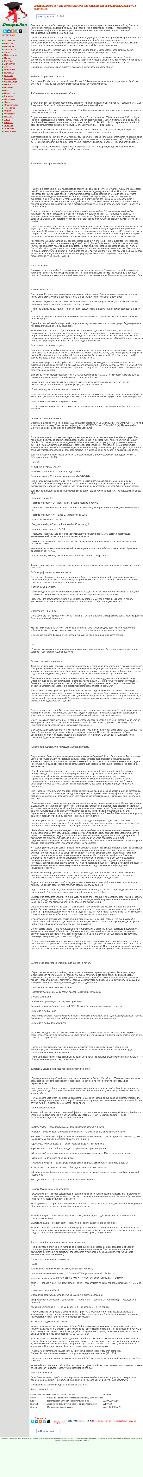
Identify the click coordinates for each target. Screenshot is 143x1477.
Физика (7, 111)
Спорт (7, 102)
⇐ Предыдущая (46, 16)
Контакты (86, 1440)
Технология (9, 108)
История (8, 58)
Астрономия (9, 40)
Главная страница (60, 1440)
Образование (10, 78)
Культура (8, 61)
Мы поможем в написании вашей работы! (109, 1421)
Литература (9, 64)
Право (7, 90)
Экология (8, 125)
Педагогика (9, 84)
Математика (9, 70)
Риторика (8, 96)
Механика (8, 75)
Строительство (11, 105)
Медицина (9, 73)
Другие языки (10, 49)
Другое (7, 52)
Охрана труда (10, 81)
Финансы (8, 117)
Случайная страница (74, 1440)
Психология (9, 93)
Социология (9, 99)
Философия (9, 114)
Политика (8, 87)
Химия (7, 120)
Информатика (10, 55)
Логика (7, 67)
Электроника (10, 131)
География (9, 46)
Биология (8, 43)
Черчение (8, 122)
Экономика (9, 128)
